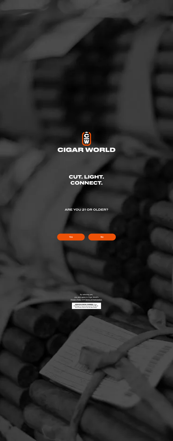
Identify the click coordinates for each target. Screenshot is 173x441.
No (102, 237)
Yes (70, 237)
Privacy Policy (76, 300)
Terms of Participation (93, 300)
